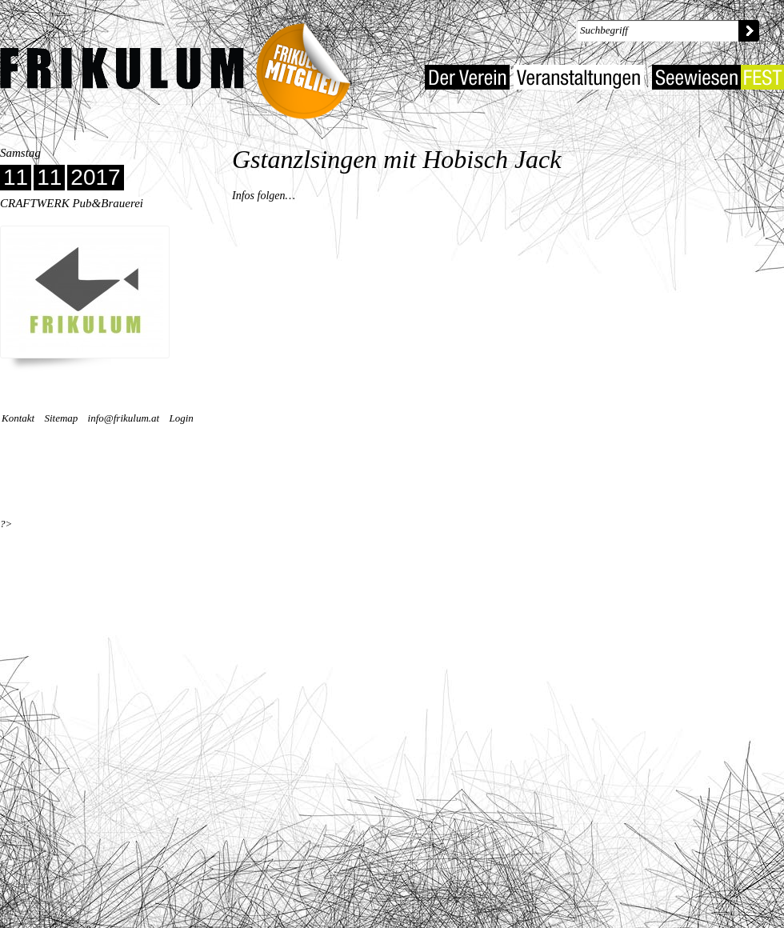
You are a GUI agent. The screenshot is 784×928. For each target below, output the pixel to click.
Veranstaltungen (579, 77)
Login (181, 418)
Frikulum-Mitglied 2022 (309, 66)
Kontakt (18, 418)
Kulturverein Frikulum (122, 69)
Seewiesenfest (718, 77)
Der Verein (467, 77)
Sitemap (61, 418)
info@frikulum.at (124, 418)
